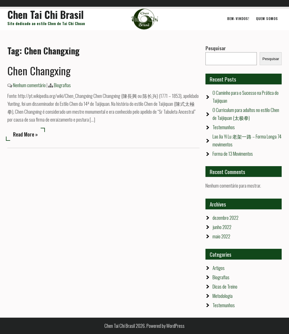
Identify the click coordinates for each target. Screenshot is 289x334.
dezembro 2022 (225, 217)
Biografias (62, 85)
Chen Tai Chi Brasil (45, 14)
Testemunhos (224, 127)
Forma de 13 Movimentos (233, 153)
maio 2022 (221, 236)
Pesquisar (215, 48)
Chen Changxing (39, 70)
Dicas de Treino (225, 286)
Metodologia (223, 295)
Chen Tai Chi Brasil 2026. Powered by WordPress (144, 325)
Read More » (25, 134)
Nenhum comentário (29, 85)
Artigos (219, 267)
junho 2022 (222, 226)
